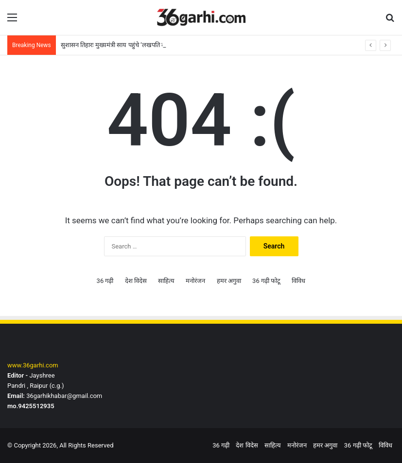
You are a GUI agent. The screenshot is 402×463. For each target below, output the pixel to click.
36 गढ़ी (105, 280)
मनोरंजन (195, 280)
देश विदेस (136, 280)
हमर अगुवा (229, 280)
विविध (298, 280)
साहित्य (166, 280)
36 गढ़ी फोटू (266, 280)
